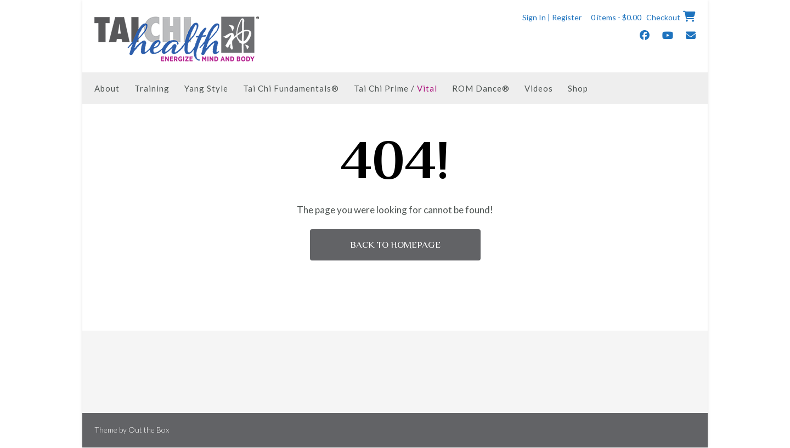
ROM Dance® (481, 88)
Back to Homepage (395, 245)
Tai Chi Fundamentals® (291, 88)
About (107, 88)
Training (152, 88)
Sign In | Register (552, 17)
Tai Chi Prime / (395, 88)
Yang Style (206, 88)
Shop (578, 88)
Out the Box (148, 429)
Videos (538, 88)
